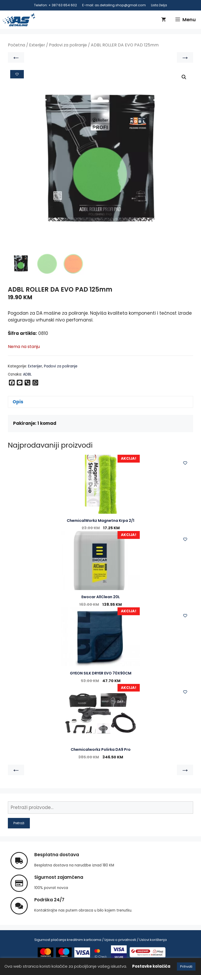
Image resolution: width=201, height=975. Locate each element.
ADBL (27, 374)
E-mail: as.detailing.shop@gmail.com (114, 5)
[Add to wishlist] (17, 74)
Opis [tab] (18, 402)
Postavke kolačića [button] (151, 966)
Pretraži (18, 823)
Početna (16, 45)
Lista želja (159, 5)
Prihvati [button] (186, 966)
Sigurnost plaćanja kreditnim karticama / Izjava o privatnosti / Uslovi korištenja (100, 940)
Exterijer (37, 45)
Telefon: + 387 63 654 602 (55, 5)
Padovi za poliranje (68, 45)
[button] (184, 77)
